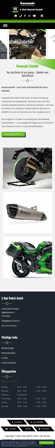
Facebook (17, 422)
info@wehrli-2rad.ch (10, 321)
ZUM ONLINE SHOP (13, 134)
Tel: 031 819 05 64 (9, 326)
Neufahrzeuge (7, 348)
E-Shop (4, 358)
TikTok (28, 429)
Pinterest (44, 429)
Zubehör (15, 48)
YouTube (11, 429)
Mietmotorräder (8, 353)
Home (7, 48)
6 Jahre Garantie (8, 363)
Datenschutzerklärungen (35, 446)
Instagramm (36, 422)
